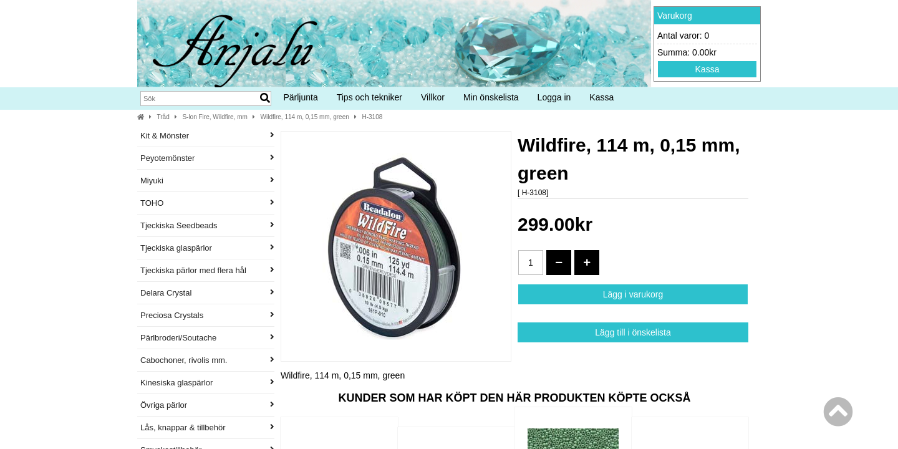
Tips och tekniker (369, 97)
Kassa (707, 69)
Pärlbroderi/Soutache (207, 337)
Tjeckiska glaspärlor (207, 248)
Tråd (163, 116)
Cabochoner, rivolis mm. (207, 360)
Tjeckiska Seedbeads (207, 225)
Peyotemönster (207, 158)
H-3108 (372, 116)
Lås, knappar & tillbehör (207, 427)
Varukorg (674, 16)
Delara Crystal (207, 292)
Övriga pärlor (207, 405)
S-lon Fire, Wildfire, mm (214, 116)
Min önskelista (491, 97)
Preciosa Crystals (207, 315)
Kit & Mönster (207, 135)
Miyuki (207, 180)
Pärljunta (300, 97)
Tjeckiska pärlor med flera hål (207, 270)
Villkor (433, 97)
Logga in (554, 97)
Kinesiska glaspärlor (207, 382)
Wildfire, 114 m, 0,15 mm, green (305, 116)
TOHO (207, 203)
